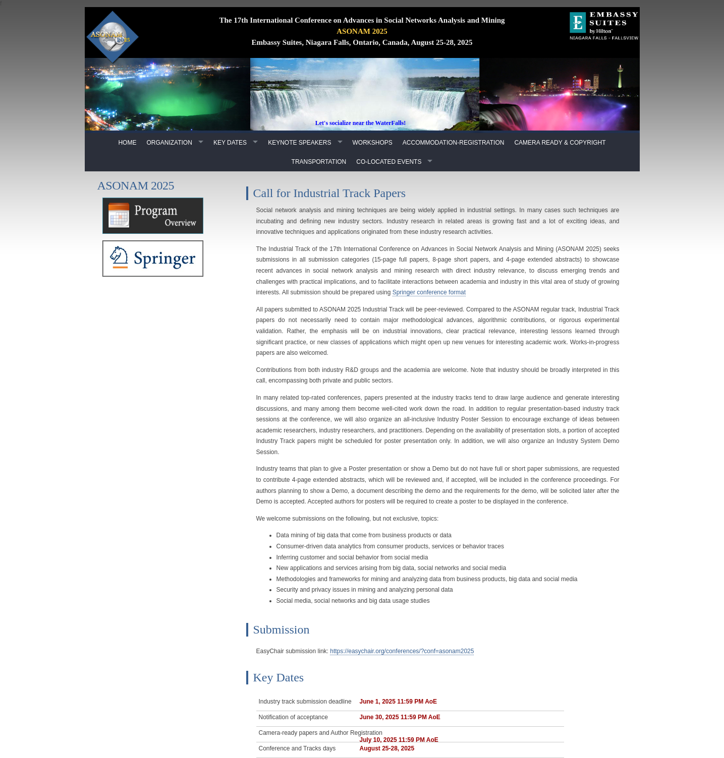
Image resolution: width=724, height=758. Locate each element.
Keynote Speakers (299, 142)
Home (127, 142)
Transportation (319, 161)
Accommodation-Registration (454, 142)
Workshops (373, 142)
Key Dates (230, 142)
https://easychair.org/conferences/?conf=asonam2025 (402, 651)
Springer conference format (429, 292)
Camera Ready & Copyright (559, 142)
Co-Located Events (388, 161)
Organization (169, 142)
